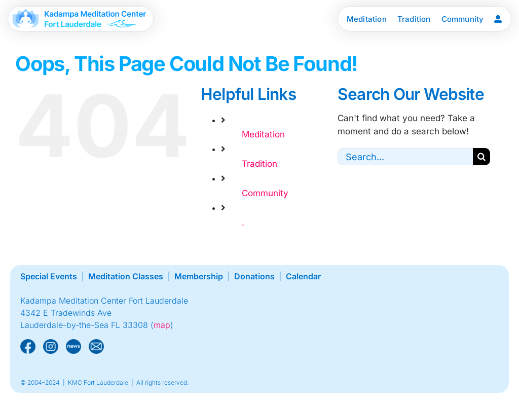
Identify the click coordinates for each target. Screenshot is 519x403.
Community (265, 193)
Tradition (259, 164)
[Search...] (405, 156)
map (162, 325)
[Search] (481, 156)
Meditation (263, 134)
